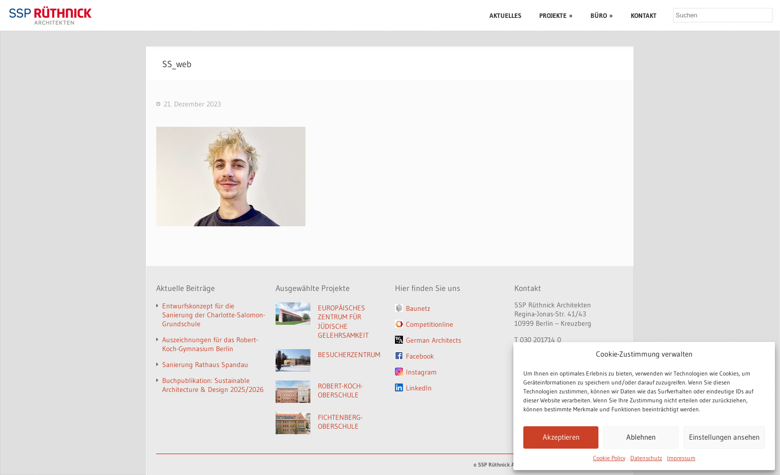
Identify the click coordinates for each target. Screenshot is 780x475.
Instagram (421, 372)
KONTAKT (644, 15)
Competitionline (429, 324)
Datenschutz (646, 458)
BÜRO (601, 15)
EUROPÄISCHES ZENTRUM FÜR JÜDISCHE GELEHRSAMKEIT (343, 321)
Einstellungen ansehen (724, 437)
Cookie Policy (609, 458)
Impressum (681, 458)
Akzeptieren (561, 437)
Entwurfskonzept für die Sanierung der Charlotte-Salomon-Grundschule (213, 314)
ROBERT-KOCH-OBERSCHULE (340, 390)
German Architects (433, 340)
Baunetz (418, 308)
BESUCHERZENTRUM (349, 354)
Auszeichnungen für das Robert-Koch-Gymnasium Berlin (210, 344)
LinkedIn (419, 387)
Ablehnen (641, 437)
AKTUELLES (505, 15)
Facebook (420, 356)
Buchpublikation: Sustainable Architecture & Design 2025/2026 (213, 385)
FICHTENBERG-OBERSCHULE (340, 422)
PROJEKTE (556, 15)
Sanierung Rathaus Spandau (205, 364)
